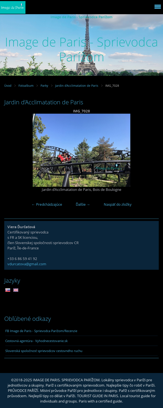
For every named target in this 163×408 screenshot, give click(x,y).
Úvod (7, 86)
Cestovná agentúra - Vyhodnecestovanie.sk (36, 341)
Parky (44, 86)
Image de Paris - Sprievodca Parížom (81, 16)
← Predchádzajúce (47, 204)
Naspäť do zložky (118, 204)
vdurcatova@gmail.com (26, 263)
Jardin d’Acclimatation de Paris (76, 86)
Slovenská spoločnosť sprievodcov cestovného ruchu (43, 351)
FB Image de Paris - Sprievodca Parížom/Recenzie (41, 331)
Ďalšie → (83, 204)
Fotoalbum (26, 86)
